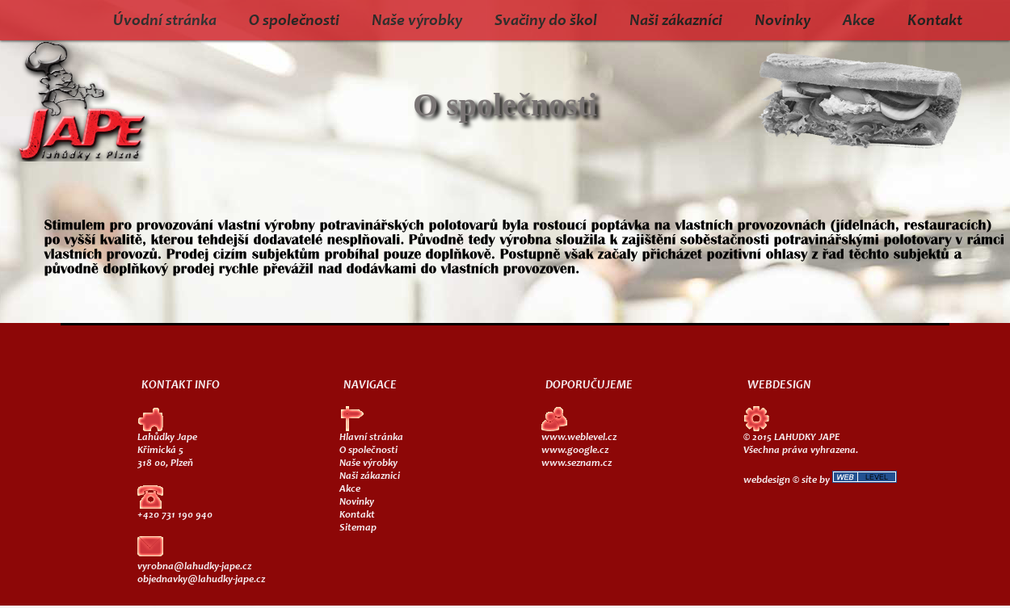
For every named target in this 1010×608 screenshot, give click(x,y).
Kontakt (934, 22)
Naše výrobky (417, 22)
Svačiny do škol (545, 22)
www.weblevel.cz (579, 438)
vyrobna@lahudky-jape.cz (194, 567)
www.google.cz (574, 451)
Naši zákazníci (675, 22)
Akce (859, 22)
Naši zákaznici (369, 477)
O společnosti (294, 22)
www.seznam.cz (576, 464)
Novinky (782, 22)
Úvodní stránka (165, 22)
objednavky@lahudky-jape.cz (201, 580)
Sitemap (358, 528)
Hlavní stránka (371, 438)
